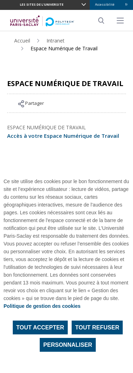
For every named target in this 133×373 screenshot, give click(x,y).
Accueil (22, 40)
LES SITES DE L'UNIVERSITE (41, 4)
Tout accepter (40, 327)
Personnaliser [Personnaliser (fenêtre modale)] (67, 345)
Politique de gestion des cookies (42, 306)
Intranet (55, 40)
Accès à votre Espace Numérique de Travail (63, 135)
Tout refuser (97, 327)
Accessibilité (105, 4)
